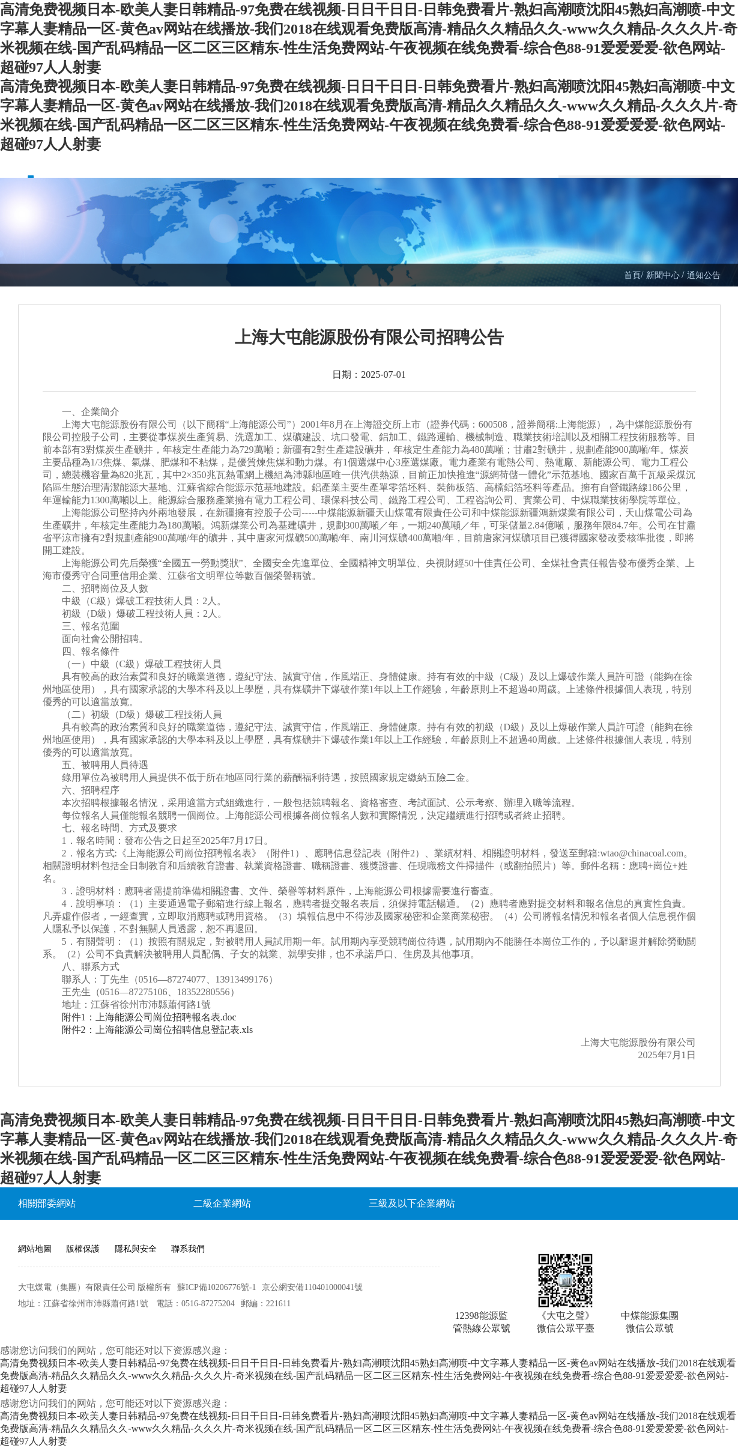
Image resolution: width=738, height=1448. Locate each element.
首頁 (632, 275)
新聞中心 (664, 275)
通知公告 (704, 275)
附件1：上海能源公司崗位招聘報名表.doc (149, 1017)
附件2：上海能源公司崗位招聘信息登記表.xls (157, 1030)
